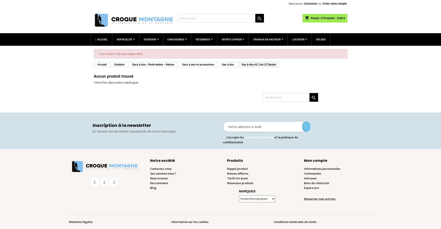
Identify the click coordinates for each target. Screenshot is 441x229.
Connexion (310, 3)
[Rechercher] (220, 18)
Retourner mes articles (319, 199)
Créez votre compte (335, 3)
